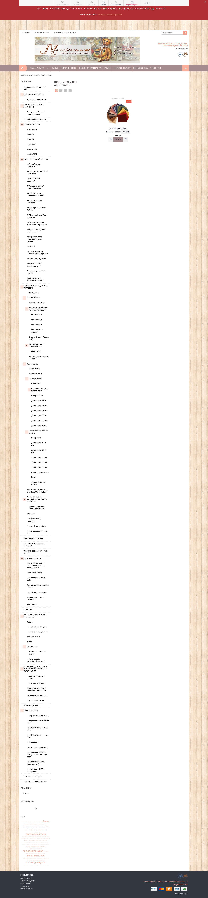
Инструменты (25, 883)
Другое (29, 642)
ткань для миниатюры (30, 858)
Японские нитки (33, 742)
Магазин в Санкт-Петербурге (64, 32)
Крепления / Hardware (33, 539)
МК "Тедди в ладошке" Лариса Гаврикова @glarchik (37, 253)
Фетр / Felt (30, 514)
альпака (35, 822)
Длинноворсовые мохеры (38, 483)
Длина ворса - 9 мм (38, 426)
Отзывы (107, 68)
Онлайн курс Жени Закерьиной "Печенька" (35, 194)
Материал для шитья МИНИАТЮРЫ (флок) (37, 508)
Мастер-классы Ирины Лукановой (31, 106)
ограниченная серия (35, 848)
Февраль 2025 (32, 149)
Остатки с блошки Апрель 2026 (35, 88)
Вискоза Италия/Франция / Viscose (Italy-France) (37, 309)
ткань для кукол (35, 855)
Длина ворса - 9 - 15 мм (38, 444)
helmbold (24, 822)
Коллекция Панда (36, 374)
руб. (147, 3)
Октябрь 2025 (32, 129)
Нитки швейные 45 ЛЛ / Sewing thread (35, 770)
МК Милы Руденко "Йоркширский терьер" (35, 279)
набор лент (34, 844)
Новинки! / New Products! (35, 119)
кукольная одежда (35, 834)
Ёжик (33, 477)
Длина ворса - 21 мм (39, 462)
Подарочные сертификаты (35, 782)
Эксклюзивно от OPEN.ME (36, 100)
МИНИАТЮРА (28, 610)
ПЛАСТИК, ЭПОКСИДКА (33, 777)
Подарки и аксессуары (32, 94)
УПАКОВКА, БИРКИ (31, 706)
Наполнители (25, 886)
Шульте (30, 822)
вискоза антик (27, 826)
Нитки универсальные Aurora (38, 716)
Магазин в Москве (41, 32)
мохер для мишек (41, 840)
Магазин (23, 75)
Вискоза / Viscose (31, 298)
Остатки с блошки (30, 124)
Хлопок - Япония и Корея (36, 683)
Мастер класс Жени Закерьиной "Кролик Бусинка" (34, 239)
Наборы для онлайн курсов (34, 159)
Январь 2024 (31, 144)
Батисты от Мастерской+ (110, 14)
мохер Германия (29, 840)
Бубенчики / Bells (33, 637)
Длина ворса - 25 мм (39, 401)
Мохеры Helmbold (33, 378)
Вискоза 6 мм (36, 315)
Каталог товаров (39, 68)
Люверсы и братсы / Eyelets (37, 627)
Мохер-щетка (36, 383)
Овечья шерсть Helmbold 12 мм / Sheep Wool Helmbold (37, 491)
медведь (42, 838)
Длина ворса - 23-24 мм (38, 451)
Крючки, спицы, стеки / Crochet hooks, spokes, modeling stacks (35, 565)
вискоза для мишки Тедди (40, 826)
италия (44, 830)
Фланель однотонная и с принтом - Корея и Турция (36, 689)
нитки (28, 846)
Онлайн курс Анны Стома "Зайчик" (36, 209)
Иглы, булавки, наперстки (36, 592)
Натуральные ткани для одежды (35, 677)
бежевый (27, 824)
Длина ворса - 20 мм (39, 406)
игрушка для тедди (36, 830)
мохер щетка (26, 844)
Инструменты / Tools (31, 558)
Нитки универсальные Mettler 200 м (38, 722)
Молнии (29, 622)
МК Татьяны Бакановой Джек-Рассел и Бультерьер (37, 223)
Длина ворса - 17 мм (39, 467)
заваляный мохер (43, 828)
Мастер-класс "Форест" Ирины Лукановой (35, 113)
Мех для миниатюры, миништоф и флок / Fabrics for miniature (35, 499)
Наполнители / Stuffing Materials (34, 545)
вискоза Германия (41, 824)
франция (39, 860)
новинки (42, 846)
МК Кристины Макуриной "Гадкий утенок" (36, 231)
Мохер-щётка (36, 438)
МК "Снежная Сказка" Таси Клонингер (37, 216)
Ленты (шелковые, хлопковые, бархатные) (35, 660)
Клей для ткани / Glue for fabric (36, 579)
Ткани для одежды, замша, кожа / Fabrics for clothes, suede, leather (34, 669)
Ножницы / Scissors (34, 573)
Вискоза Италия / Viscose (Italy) (39, 338)
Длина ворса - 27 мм (39, 457)
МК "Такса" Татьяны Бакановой (34, 165)
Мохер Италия (34, 369)
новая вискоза (35, 846)
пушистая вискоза (31, 853)
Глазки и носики (26, 889)
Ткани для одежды (27, 881)
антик (40, 822)
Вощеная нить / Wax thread (37, 747)
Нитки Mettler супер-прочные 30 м (37, 736)
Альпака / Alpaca (33, 293)
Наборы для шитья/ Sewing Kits (37, 532)
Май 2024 (30, 139)
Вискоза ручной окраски (37, 331)
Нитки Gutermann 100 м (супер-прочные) (35, 763)
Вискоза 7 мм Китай (36, 303)
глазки (36, 828)
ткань (44, 853)
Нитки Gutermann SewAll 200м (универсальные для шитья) (37, 754)
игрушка (27, 830)
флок (34, 860)
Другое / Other (32, 605)
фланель (29, 860)
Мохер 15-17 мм (37, 396)
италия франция (36, 832)
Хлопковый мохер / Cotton (37, 526)
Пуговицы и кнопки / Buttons (37, 632)
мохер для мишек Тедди (30, 842)
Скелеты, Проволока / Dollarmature (35, 598)
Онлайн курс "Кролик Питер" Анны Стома (37, 172)
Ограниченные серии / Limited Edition (38, 390)
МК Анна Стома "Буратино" (37, 259)
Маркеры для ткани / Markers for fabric (38, 586)
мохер (48, 838)
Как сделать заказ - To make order (147, 68)
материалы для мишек (42, 836)
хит (43, 860)
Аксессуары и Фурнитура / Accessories (33, 616)
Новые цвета (36, 351)
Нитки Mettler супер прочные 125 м (37, 729)
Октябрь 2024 (32, 154)
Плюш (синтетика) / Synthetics (34, 520)
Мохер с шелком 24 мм (40, 472)
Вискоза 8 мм (36, 325)
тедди (39, 853)
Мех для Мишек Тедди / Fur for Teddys (33, 287)
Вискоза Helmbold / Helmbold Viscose (34, 345)
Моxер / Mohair (30, 364)
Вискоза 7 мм (36, 320)
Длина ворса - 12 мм (39, 421)
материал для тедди (28, 836)
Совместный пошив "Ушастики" (34, 180)
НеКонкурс (31, 246)
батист (46, 821)
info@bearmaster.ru (180, 885)
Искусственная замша (35, 700)
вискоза (33, 824)
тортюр (39, 858)
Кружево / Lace (30, 646)
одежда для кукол (33, 851)
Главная (26, 32)
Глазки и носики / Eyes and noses (35, 552)
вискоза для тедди (27, 828)
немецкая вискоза (43, 844)
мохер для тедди (43, 842)
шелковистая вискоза (30, 865)
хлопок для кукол (35, 862)
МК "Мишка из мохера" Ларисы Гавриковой (35, 187)
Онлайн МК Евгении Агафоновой (34, 202)
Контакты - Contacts (122, 68)
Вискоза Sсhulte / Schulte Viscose (38, 358)
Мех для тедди (26, 878)
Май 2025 (30, 134)
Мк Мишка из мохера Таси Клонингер (34, 265)
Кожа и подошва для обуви (37, 695)
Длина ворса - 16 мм (39, 411)
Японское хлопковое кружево (37, 653)
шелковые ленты (42, 865)
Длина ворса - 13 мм (39, 416)
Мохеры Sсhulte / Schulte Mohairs (36, 432)
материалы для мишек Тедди (30, 838)
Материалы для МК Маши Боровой (36, 272)
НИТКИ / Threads (29, 710)
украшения (45, 858)
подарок (46, 851)
